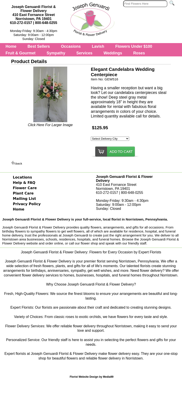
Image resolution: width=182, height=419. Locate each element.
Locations (22, 177)
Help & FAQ (24, 183)
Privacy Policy (27, 204)
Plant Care (23, 193)
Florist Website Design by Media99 (91, 376)
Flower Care (25, 188)
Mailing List (24, 199)
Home (11, 46)
